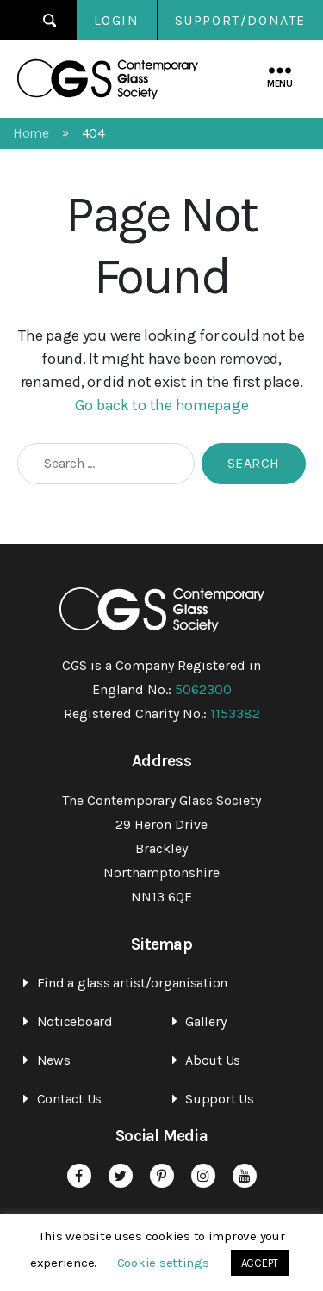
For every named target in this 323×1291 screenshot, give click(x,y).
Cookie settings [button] (163, 1262)
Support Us (219, 1099)
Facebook (79, 1176)
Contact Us (69, 1099)
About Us (212, 1060)
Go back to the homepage (162, 405)
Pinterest (162, 1176)
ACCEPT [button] (259, 1263)
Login (117, 20)
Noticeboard (75, 1021)
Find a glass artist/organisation (132, 982)
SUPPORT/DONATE (240, 20)
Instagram (203, 1176)
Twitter (121, 1176)
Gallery (205, 1021)
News (54, 1060)
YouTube (245, 1176)
